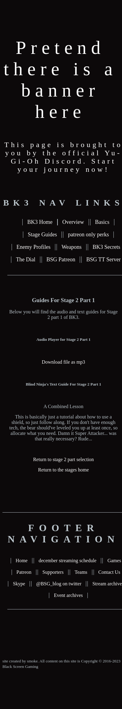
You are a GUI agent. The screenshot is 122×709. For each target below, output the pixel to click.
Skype (19, 583)
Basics (102, 222)
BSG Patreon (61, 259)
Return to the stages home (63, 469)
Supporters (53, 572)
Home (22, 560)
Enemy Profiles (33, 247)
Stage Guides (42, 234)
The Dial (25, 259)
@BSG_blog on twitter (58, 583)
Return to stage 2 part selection (63, 459)
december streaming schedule (67, 560)
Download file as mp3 (63, 362)
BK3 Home (40, 222)
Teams (81, 572)
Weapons (71, 247)
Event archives (68, 595)
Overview (73, 222)
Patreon (24, 572)
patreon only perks (88, 234)
